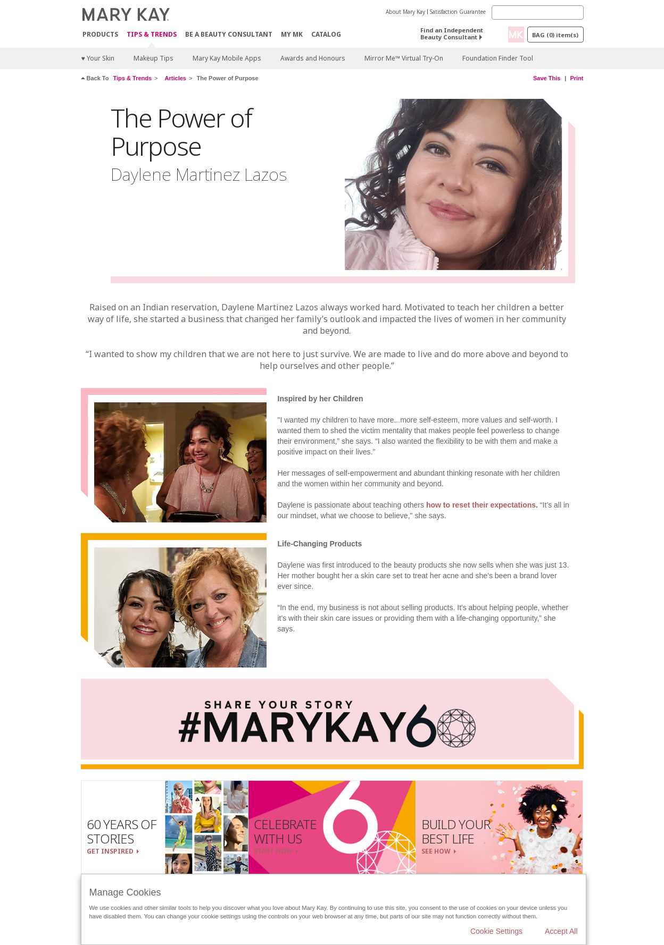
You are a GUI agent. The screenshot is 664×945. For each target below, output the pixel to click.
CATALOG (326, 34)
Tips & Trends (152, 35)
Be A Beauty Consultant (228, 34)
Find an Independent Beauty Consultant (451, 33)
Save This (546, 78)
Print (576, 78)
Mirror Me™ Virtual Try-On (403, 58)
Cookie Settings (496, 931)
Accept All (561, 931)
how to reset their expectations (481, 505)
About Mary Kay (405, 11)
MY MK (292, 34)
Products (100, 34)
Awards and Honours (312, 58)
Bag (555, 35)
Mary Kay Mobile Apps (227, 58)
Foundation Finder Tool (497, 58)
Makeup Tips (153, 58)
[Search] (538, 12)
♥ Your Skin (97, 58)
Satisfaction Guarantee (458, 11)
